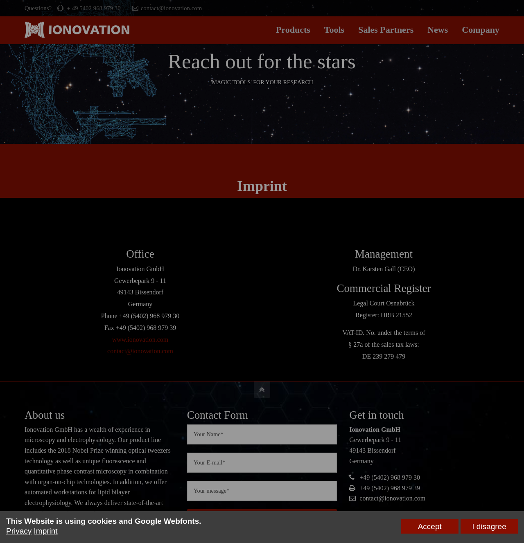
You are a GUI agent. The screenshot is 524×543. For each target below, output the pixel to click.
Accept (430, 526)
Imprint (46, 531)
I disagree (489, 526)
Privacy (19, 531)
